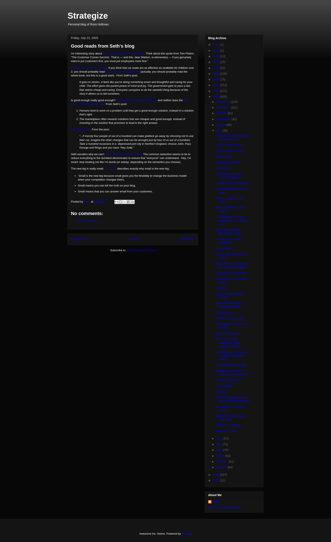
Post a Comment (86, 220)
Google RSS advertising (231, 273)
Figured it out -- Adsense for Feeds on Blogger (232, 265)
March (220, 456)
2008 (216, 79)
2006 (216, 91)
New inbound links (228, 162)
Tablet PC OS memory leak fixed (230, 417)
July (219, 130)
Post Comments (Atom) (141, 250)
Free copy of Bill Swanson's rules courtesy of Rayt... (229, 343)
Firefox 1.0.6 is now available (228, 240)
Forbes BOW (224, 156)
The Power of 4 (80, 129)
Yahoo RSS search (228, 380)
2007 (216, 85)
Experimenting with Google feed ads (228, 305)
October (222, 113)
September (223, 119)
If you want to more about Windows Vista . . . (232, 137)
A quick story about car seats (88, 67)
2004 (216, 474)
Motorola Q (223, 168)
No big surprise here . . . (231, 145)
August (221, 125)
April (219, 450)
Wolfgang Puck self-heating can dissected (231, 372)
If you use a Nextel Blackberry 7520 (228, 231)
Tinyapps (221, 391)
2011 (216, 62)
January (222, 467)
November (223, 107)
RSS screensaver (227, 333)
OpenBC (221, 288)
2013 (216, 50)
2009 (216, 73)
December (223, 101)
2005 (216, 96)
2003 (216, 480)
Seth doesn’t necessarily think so (137, 100)
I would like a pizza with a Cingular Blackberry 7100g (232, 355)
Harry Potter (223, 248)
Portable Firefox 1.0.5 (230, 318)
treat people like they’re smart (123, 154)
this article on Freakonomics (123, 71)
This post (111, 168)
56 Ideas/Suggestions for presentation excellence (233, 399)
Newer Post (79, 239)
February (222, 461)
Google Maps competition (232, 183)
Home (133, 239)
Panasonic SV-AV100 (230, 151)
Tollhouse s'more (227, 431)
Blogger (186, 533)
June (219, 438)
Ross (216, 501)
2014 (216, 44)
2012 (216, 56)
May (219, 444)
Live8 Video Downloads (231, 365)
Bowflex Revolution (228, 425)
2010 (216, 68)
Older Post (187, 239)
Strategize (88, 15)
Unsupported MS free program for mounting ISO (231, 220)
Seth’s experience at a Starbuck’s (123, 53)
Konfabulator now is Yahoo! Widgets (228, 175)
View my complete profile (224, 507)
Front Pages (224, 386)
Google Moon (224, 312)
